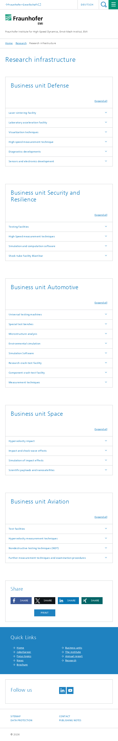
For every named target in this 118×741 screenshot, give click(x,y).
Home (9, 43)
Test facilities (17, 528)
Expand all (101, 101)
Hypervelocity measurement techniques (33, 538)
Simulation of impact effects (26, 460)
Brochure (22, 664)
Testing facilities (19, 226)
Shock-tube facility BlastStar (26, 255)
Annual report (74, 656)
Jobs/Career (24, 652)
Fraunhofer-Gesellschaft (23, 4)
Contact (64, 716)
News (20, 660)
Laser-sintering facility (22, 112)
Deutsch (87, 4)
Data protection (21, 720)
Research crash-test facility (25, 363)
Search (104, 4)
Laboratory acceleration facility (28, 122)
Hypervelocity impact (22, 441)
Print (45, 612)
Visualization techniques (23, 132)
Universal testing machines (25, 314)
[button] (21, 600)
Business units (73, 647)
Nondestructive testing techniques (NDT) (34, 548)
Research (21, 43)
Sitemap (15, 716)
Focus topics (24, 656)
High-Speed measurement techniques (32, 236)
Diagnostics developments (25, 151)
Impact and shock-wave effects (28, 450)
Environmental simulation (24, 343)
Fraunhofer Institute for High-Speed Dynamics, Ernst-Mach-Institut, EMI (46, 31)
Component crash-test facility (27, 372)
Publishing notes (70, 720)
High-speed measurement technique (31, 141)
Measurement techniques (24, 382)
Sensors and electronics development (31, 161)
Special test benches (21, 324)
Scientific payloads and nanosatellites (31, 470)
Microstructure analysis (23, 333)
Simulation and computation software (32, 246)
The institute (73, 652)
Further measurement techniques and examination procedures (47, 557)
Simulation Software (21, 353)
